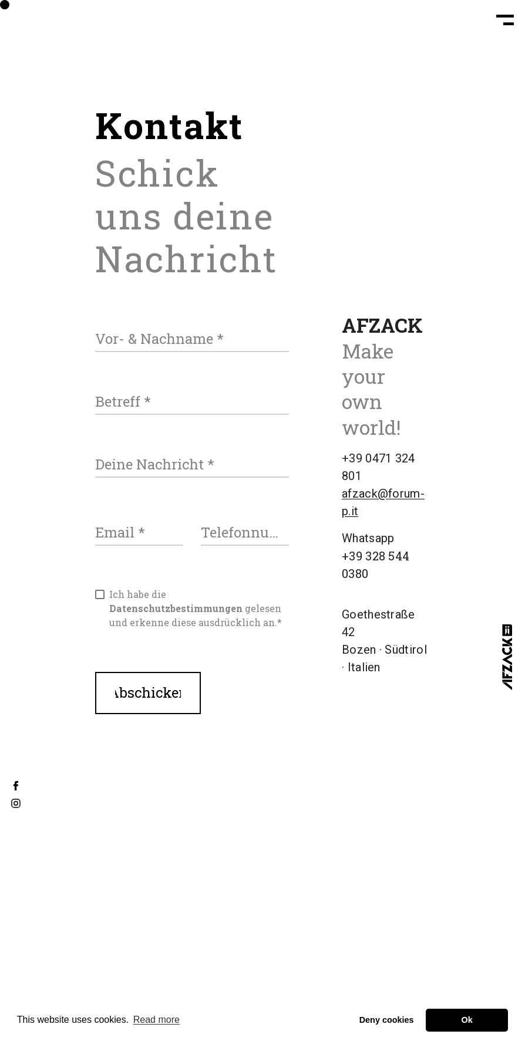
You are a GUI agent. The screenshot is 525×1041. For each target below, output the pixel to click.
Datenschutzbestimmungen (176, 608)
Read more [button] (156, 1020)
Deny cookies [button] (386, 1020)
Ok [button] (467, 1020)
